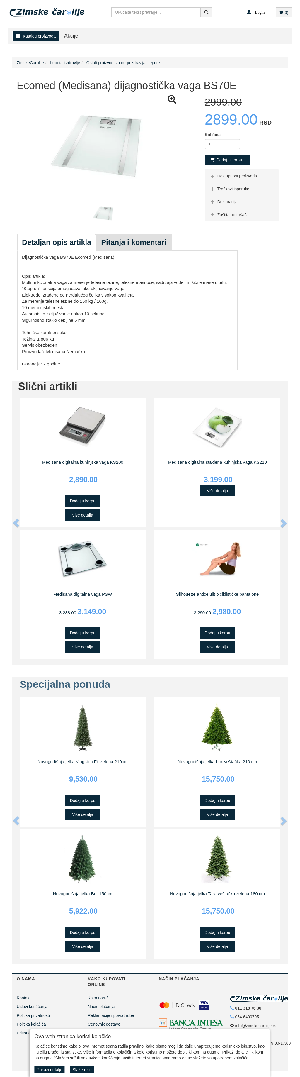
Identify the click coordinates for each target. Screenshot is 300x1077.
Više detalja (82, 515)
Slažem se (81, 1069)
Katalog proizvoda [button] (36, 36)
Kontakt (23, 997)
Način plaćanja (101, 1006)
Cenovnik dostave (104, 1024)
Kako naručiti (100, 997)
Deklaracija (223, 201)
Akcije (71, 36)
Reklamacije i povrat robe (111, 1015)
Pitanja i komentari (133, 242)
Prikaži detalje (49, 1069)
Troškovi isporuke (229, 189)
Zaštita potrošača (229, 214)
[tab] (242, 175)
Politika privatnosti (33, 1015)
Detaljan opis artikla (56, 242)
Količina (213, 134)
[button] (255, 12)
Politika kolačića (31, 1024)
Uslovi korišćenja (32, 1006)
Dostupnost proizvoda (233, 176)
